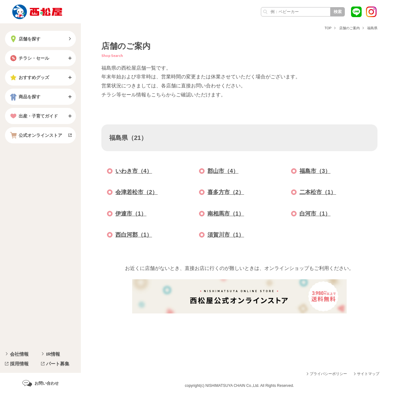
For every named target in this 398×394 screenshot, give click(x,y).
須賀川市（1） (225, 235)
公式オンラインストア (35, 135)
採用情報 (19, 363)
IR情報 (53, 354)
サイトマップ (368, 374)
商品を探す (24, 96)
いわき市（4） (133, 171)
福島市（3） (315, 171)
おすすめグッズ (29, 77)
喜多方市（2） (225, 192)
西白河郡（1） (133, 235)
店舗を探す (24, 39)
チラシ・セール (29, 58)
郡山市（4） (222, 171)
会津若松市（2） (136, 192)
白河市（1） (315, 214)
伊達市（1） (130, 214)
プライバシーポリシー (328, 374)
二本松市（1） (317, 192)
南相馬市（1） (225, 214)
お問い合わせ (47, 383)
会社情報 (19, 354)
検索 (338, 11)
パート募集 (57, 363)
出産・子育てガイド (33, 116)
